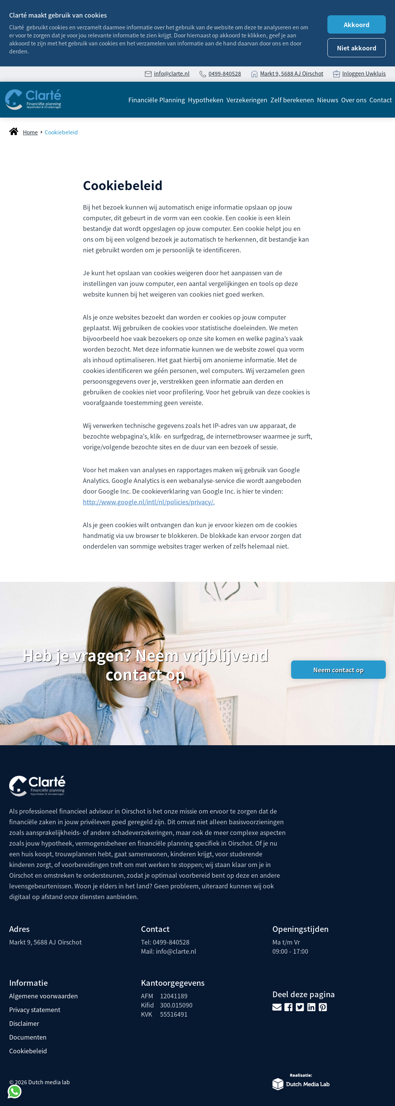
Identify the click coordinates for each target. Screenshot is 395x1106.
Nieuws (327, 99)
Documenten (28, 1036)
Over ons (353, 99)
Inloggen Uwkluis (364, 73)
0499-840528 (225, 73)
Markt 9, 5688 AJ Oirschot (291, 73)
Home (30, 132)
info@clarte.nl (171, 73)
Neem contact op (338, 669)
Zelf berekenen (292, 99)
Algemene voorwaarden (43, 995)
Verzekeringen (247, 99)
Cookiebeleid (61, 132)
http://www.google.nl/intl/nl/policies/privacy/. (149, 501)
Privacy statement (34, 1009)
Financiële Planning (156, 99)
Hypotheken (205, 99)
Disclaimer (24, 1023)
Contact (380, 99)
